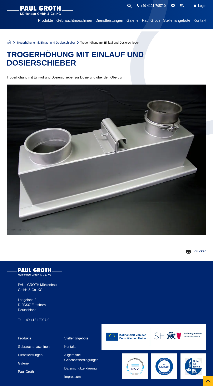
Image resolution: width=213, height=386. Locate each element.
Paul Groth (151, 20)
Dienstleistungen (109, 20)
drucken (200, 251)
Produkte (45, 20)
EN (182, 6)
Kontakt (200, 20)
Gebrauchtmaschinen (74, 20)
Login (200, 6)
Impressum (72, 376)
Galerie (133, 20)
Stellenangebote (176, 20)
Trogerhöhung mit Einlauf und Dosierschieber (46, 42)
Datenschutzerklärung (80, 368)
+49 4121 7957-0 (153, 6)
